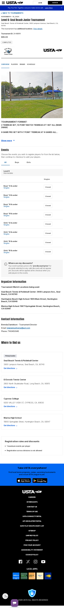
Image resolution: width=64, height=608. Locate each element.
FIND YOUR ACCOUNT (32, 545)
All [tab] (5, 162)
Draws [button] (22, 64)
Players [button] (14, 64)
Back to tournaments (13, 13)
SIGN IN (55, 2)
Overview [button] (5, 64)
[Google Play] (39, 480)
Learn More (49, 8)
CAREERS (32, 497)
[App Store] (24, 480)
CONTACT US (32, 506)
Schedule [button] (31, 64)
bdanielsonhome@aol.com (18, 328)
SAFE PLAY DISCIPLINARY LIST (32, 526)
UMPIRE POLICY (32, 535)
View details (37, 29)
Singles (6, 188)
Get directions (9, 368)
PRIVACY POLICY (32, 540)
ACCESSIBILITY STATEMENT (32, 549)
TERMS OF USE (32, 511)
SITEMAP (32, 530)
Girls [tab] (29, 162)
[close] (61, 8)
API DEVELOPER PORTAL (32, 521)
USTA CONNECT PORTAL (32, 516)
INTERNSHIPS (32, 502)
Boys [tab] (17, 162)
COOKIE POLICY (32, 554)
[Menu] (3, 2)
